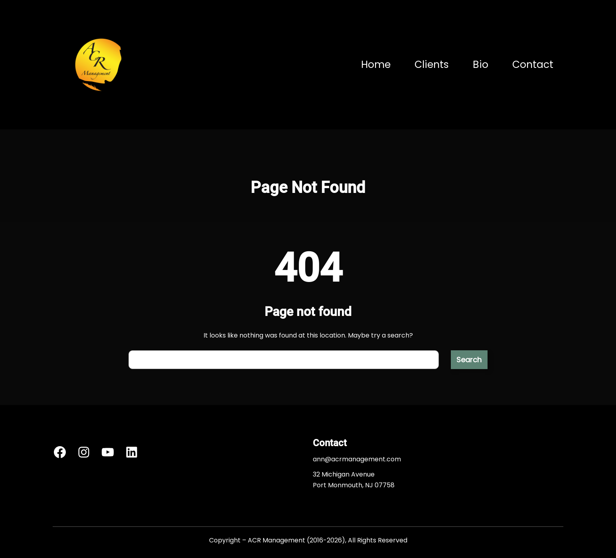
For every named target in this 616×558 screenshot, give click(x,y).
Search (469, 360)
